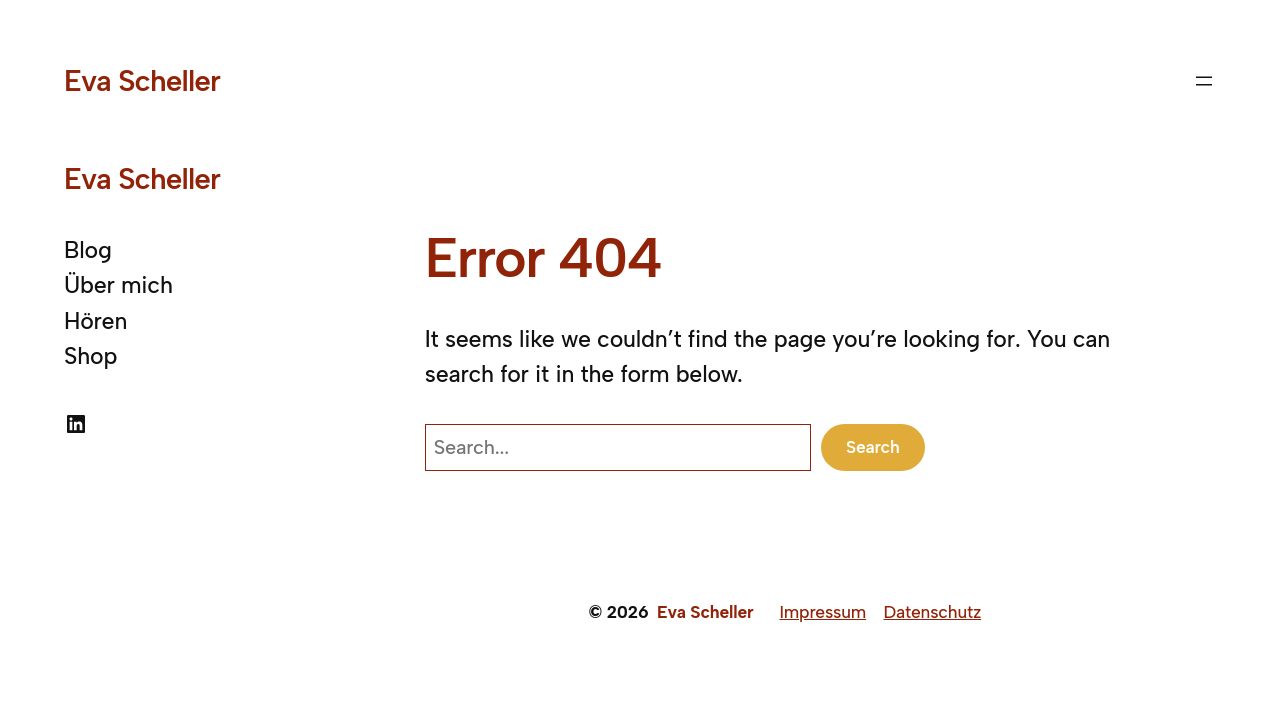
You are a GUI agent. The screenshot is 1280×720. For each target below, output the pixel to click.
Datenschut (928, 611)
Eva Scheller (142, 80)
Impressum (822, 611)
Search (873, 446)
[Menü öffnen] (1204, 81)
